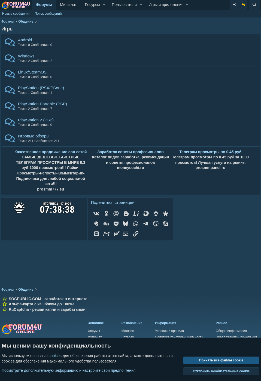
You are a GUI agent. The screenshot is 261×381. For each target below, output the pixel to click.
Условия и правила (169, 331)
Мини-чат (68, 4)
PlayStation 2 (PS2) (36, 120)
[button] (104, 5)
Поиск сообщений (48, 14)
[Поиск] (254, 5)
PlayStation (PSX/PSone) (41, 87)
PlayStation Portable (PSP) (42, 104)
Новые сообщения (16, 14)
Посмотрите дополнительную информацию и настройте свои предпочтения (68, 370)
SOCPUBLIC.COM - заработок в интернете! (49, 299)
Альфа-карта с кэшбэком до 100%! (41, 304)
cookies (55, 356)
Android (25, 40)
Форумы (44, 4)
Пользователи (124, 4)
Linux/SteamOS (32, 72)
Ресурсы (92, 4)
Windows (26, 56)
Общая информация (231, 331)
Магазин (128, 331)
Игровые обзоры (33, 136)
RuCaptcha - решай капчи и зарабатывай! (48, 309)
